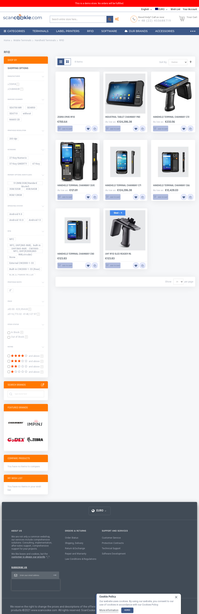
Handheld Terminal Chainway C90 (71, 254)
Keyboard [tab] (12, 149)
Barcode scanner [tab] (15, 99)
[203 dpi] (14, 139)
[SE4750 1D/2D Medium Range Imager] (16, 108)
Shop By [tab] (12, 60)
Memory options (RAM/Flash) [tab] (20, 175)
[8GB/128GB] (16, 195)
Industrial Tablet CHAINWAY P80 (118, 117)
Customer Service (111, 546)
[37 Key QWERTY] (19, 164)
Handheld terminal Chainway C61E (71, 185)
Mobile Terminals (22, 40)
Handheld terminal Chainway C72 (167, 117)
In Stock (17, 332)
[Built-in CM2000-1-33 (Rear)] (25, 269)
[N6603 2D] (15, 120)
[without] (27, 114)
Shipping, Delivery (74, 551)
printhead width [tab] (15, 282)
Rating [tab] (10, 347)
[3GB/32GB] (16, 189)
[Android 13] (35, 220)
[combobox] (81, 19)
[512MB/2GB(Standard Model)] (26, 183)
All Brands (42, 385)
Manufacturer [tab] (14, 76)
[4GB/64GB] (32, 189)
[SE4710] (14, 114)
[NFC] (12, 239)
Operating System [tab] (15, 206)
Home (7, 40)
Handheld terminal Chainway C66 (167, 185)
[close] (176, 597)
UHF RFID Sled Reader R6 (115, 254)
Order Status (71, 546)
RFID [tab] (9, 231)
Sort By (163, 62)
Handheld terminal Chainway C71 (119, 185)
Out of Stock (19, 337)
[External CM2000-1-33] (22, 263)
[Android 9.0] (16, 214)
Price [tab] (10, 301)
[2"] (11, 291)
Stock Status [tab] (13, 324)
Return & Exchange (75, 557)
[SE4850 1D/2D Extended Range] (31, 108)
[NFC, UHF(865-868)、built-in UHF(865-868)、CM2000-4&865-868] (26, 246)
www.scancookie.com (44, 607)
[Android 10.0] (17, 220)
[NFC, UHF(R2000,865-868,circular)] (26, 251)
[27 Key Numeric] (19, 158)
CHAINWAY (16, 89)
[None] (13, 257)
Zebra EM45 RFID (64, 117)
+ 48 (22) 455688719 (154, 20)
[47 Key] (37, 164)
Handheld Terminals (45, 40)
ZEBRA (14, 84)
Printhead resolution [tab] (17, 130)
